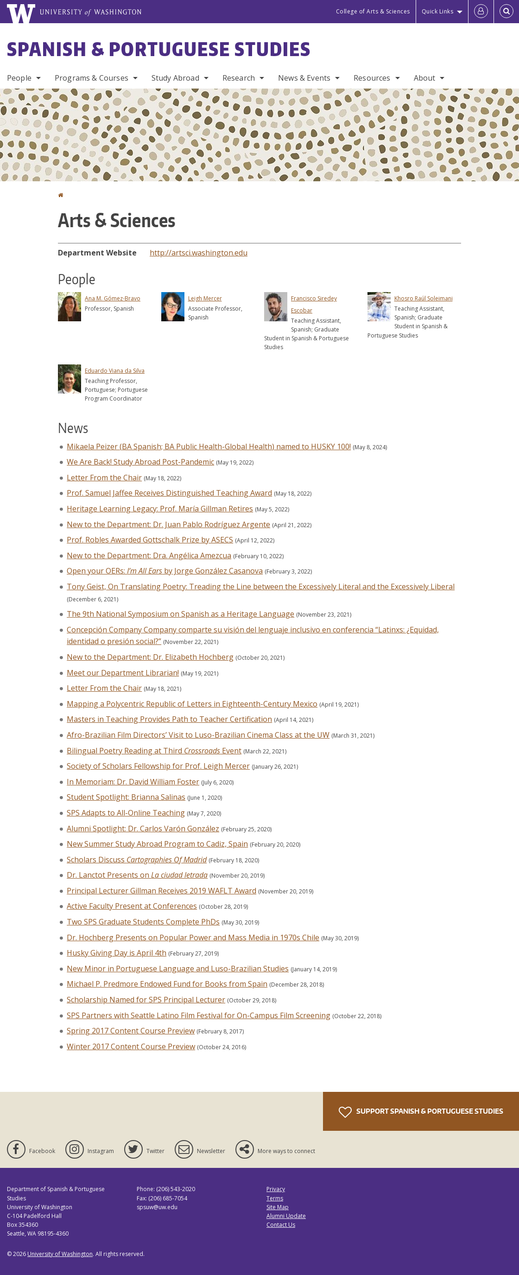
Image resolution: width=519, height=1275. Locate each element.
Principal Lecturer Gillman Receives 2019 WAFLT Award (161, 891)
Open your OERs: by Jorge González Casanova (165, 571)
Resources (372, 78)
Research (238, 78)
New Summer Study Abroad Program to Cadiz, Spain (157, 844)
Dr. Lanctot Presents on (137, 875)
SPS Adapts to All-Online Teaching (126, 813)
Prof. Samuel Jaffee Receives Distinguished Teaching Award (169, 493)
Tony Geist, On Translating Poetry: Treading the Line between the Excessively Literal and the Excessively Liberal (261, 586)
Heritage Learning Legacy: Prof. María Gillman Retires (160, 509)
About (425, 78)
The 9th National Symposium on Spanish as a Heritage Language (180, 614)
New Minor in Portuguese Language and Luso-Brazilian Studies (178, 968)
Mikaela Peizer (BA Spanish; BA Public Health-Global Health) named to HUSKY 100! (209, 446)
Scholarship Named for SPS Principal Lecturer (146, 999)
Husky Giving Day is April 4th (116, 953)
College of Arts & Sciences (373, 11)
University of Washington (60, 1254)
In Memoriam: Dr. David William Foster (133, 782)
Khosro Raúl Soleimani (423, 298)
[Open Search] (506, 11)
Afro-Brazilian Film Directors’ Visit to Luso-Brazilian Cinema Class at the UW (198, 735)
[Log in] (481, 11)
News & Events (304, 78)
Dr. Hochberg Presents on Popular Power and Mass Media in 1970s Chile (193, 937)
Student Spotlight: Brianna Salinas (126, 797)
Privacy (275, 1189)
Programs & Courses (91, 78)
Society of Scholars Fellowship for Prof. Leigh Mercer (158, 766)
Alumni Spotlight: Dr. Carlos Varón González (143, 828)
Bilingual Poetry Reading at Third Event (154, 751)
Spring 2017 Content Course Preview (131, 1031)
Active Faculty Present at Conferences (132, 906)
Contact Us (280, 1225)
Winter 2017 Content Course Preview (131, 1046)
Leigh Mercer (205, 298)
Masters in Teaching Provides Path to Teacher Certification (169, 719)
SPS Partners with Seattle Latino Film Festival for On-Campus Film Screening (198, 1015)
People (19, 78)
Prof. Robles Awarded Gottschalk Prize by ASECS (150, 540)
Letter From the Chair (104, 477)
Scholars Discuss (137, 859)
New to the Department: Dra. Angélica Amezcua (149, 555)
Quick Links (438, 11)
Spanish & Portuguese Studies (159, 49)
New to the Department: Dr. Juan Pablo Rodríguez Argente (168, 524)
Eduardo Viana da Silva (115, 371)
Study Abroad (175, 78)
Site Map (277, 1207)
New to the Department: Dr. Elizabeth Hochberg (150, 657)
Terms (274, 1198)
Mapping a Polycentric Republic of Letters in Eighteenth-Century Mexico (192, 704)
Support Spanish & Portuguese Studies (421, 1112)
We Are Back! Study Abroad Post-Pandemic (140, 462)
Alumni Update (286, 1216)
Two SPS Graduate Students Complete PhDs (143, 922)
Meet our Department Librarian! (123, 673)
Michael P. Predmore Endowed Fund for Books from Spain (167, 984)
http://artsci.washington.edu (198, 253)
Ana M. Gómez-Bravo (112, 298)
